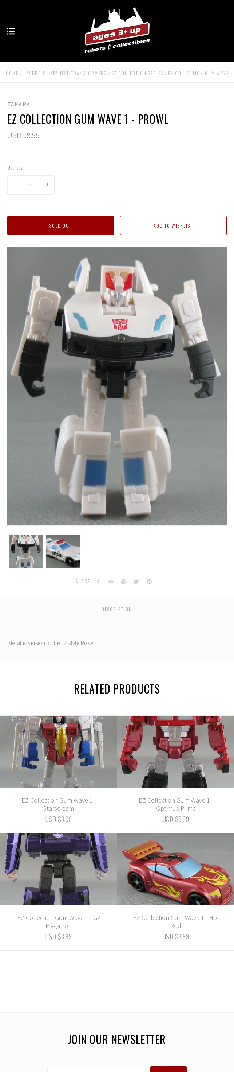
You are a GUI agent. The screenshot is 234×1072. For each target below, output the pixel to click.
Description (117, 609)
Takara (18, 104)
